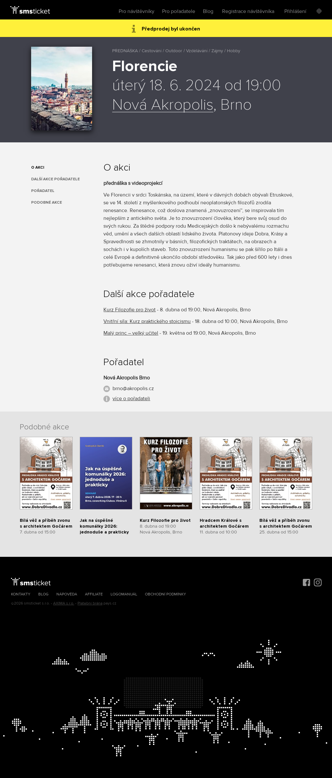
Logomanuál (124, 594)
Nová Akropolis (162, 105)
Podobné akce (46, 202)
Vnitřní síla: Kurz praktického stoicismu (147, 321)
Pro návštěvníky (136, 11)
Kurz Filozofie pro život (129, 309)
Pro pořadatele (178, 11)
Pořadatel (42, 190)
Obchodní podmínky (165, 594)
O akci (37, 167)
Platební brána (89, 603)
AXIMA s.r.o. (63, 603)
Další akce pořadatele (55, 179)
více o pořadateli (131, 398)
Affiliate (94, 594)
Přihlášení (295, 11)
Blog (208, 11)
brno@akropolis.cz (133, 388)
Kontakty (20, 594)
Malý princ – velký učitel (130, 333)
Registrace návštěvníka (248, 11)
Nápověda (66, 594)
